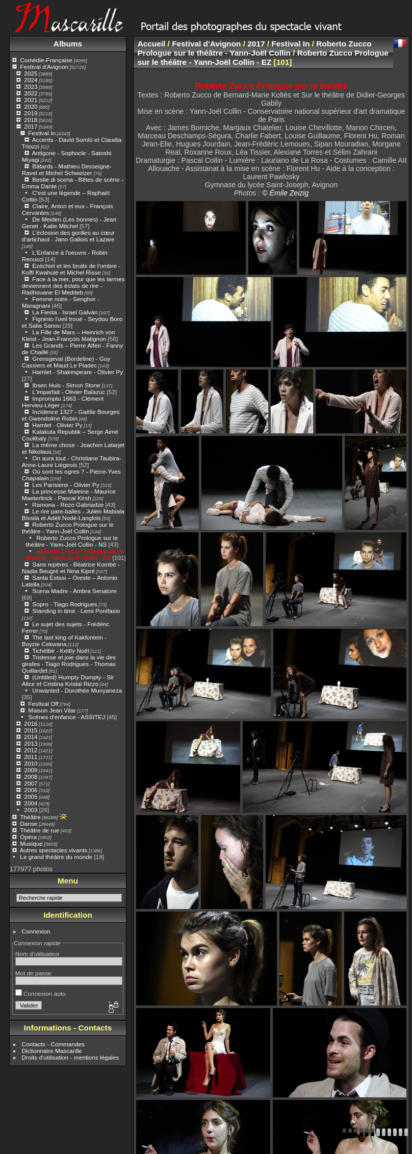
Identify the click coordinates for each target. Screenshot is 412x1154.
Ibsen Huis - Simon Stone (66, 385)
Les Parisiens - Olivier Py (65, 484)
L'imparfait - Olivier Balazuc (68, 391)
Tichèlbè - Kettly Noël (60, 650)
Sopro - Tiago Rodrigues (64, 604)
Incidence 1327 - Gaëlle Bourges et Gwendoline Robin (71, 415)
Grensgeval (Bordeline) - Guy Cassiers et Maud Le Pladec (66, 362)
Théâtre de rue (39, 830)
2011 (30, 756)
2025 (30, 73)
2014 (30, 736)
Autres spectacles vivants (54, 850)
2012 (30, 750)
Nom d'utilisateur (37, 953)
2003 (30, 809)
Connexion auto (40, 993)
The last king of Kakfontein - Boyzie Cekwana (64, 640)
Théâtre (30, 817)
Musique (31, 843)
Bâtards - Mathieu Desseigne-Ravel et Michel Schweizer (67, 169)
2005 (30, 796)
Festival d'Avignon (44, 66)
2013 (30, 743)
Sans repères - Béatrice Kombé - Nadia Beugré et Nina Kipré (71, 567)
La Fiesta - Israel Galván (64, 312)
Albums (68, 43)
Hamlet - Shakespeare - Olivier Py (77, 372)
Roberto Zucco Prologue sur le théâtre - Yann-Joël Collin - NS (72, 541)
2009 (30, 770)
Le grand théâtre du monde (56, 856)
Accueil (152, 43)
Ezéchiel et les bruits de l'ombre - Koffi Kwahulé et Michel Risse (71, 269)
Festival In (42, 133)
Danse (28, 823)
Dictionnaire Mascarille (52, 1050)
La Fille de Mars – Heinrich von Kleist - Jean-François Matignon (68, 335)
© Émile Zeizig (285, 193)
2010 (30, 763)
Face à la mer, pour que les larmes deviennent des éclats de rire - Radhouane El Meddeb (73, 286)
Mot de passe (33, 973)
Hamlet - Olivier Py (57, 425)
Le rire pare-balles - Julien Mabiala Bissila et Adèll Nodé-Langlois (73, 514)
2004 (30, 803)
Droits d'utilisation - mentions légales (70, 1057)
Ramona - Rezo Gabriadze (68, 504)
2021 (30, 99)
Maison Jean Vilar (51, 710)
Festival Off (43, 703)
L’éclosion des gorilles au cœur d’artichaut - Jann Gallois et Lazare (68, 235)
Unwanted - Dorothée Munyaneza (77, 690)
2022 (30, 93)
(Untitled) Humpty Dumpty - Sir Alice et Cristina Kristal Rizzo (68, 680)
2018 (30, 119)
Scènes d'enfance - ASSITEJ (66, 717)
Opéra (28, 836)
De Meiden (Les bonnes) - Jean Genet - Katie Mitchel (69, 222)
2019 (30, 113)
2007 (30, 783)
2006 (30, 790)
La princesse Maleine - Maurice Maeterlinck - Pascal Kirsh (69, 494)
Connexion (36, 931)
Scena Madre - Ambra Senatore (74, 590)
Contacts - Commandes (53, 1044)
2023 (30, 86)
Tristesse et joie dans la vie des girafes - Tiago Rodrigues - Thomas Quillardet (69, 664)
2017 (30, 126)
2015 (30, 730)
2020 (30, 106)
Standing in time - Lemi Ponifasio (76, 610)
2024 (30, 80)
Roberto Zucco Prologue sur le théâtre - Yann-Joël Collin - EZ (75, 554)
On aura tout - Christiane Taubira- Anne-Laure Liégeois (71, 461)
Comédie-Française (46, 60)
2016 (30, 723)
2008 (30, 776)
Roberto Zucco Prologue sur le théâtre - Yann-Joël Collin (68, 527)
